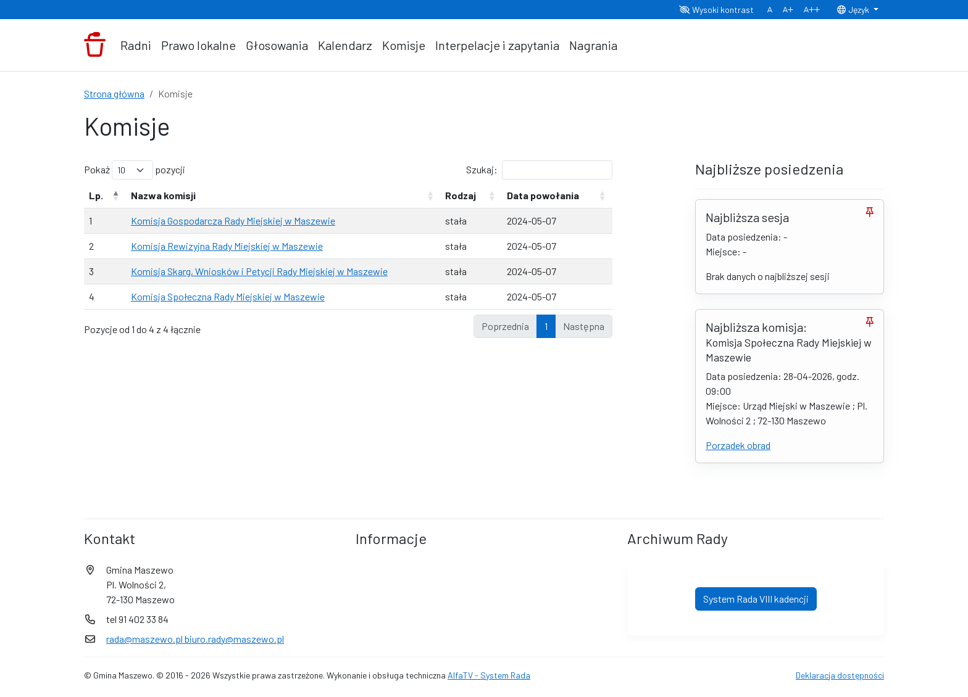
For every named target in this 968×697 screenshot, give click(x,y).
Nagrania (593, 45)
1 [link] (546, 326)
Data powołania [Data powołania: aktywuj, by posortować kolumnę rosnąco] (543, 195)
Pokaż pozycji (134, 169)
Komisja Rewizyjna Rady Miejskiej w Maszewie (227, 246)
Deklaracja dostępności (840, 675)
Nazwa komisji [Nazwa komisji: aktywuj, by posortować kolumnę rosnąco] (163, 195)
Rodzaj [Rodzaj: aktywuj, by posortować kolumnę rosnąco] (460, 195)
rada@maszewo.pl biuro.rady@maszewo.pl (195, 639)
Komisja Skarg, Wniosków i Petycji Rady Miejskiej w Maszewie (259, 271)
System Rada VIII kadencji (756, 598)
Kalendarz (345, 45)
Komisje (403, 45)
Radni (135, 45)
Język (854, 9)
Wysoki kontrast (716, 9)
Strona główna (114, 93)
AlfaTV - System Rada (489, 675)
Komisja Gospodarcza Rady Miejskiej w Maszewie (233, 220)
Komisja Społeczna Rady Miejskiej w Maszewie (228, 296)
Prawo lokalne (198, 45)
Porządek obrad (738, 445)
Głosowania (277, 45)
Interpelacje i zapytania (497, 45)
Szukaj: (539, 169)
